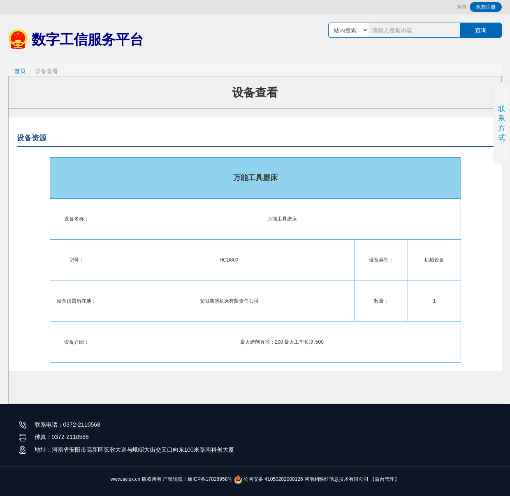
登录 (462, 7)
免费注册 (486, 7)
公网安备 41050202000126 (268, 479)
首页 (20, 71)
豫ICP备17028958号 (210, 479)
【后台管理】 (384, 479)
